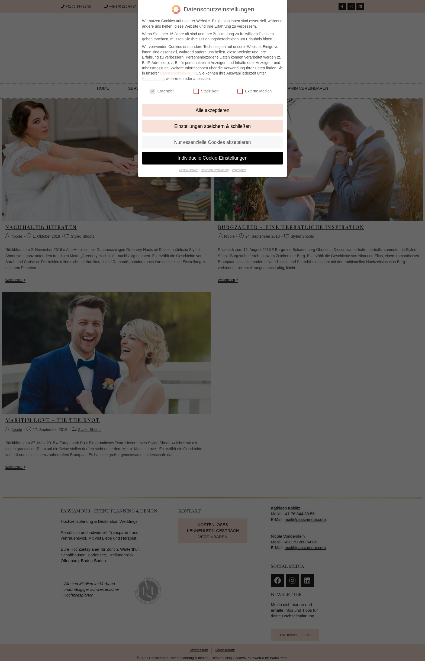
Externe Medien (254, 91)
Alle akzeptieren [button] (213, 110)
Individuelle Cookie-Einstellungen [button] (212, 158)
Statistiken (206, 91)
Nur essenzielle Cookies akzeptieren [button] (212, 142)
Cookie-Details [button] (188, 170)
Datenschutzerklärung (178, 73)
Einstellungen (153, 78)
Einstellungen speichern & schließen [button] (212, 126)
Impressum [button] (239, 170)
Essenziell (162, 91)
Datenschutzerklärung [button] (215, 170)
